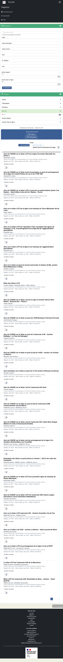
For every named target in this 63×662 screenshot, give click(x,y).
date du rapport (24, 145)
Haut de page (57, 606)
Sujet (3, 37)
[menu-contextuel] (2, 34)
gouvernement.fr (31, 636)
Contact (31, 625)
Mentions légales (31, 623)
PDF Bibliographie (31, 137)
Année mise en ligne (8, 122)
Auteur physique (7, 43)
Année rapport (6, 118)
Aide (31, 620)
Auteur (4, 99)
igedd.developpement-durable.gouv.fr (31, 643)
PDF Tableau (31, 134)
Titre (3, 54)
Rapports (31, 615)
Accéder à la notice (9, 164)
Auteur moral (6, 49)
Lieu (3, 66)
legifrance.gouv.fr (31, 632)
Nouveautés (31, 618)
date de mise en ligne (37, 145)
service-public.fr (31, 630)
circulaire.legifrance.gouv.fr (31, 634)
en (2, 74)
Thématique (5, 103)
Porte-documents (31, 616)
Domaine (5, 107)
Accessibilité (31, 622)
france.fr (31, 637)
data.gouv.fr (31, 639)
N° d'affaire (5, 60)
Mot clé (4, 111)
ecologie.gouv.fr (31, 641)
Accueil (31, 613)
